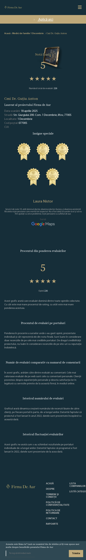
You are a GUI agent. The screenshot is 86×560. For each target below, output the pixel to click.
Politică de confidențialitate (57, 503)
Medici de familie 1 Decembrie (28, 33)
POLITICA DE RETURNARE (53, 511)
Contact (51, 518)
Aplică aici (43, 19)
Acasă (50, 483)
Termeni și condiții (52, 495)
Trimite (76, 553)
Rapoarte (52, 524)
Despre (50, 489)
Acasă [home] (7, 33)
